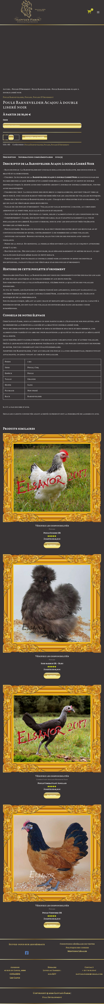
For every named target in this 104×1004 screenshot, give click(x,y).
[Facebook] (27, 953)
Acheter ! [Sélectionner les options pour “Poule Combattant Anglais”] (52, 797)
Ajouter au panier (34, 137)
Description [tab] (9, 157)
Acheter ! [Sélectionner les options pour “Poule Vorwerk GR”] (52, 927)
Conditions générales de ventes (77, 944)
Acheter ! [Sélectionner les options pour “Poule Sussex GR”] (52, 545)
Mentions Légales (77, 951)
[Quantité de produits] (11, 137)
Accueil (7, 89)
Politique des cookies (77, 947)
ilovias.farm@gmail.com (89, 974)
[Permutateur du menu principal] (98, 12)
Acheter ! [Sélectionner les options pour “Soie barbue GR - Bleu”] (52, 676)
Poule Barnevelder (41, 89)
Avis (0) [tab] (58, 157)
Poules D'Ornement (21, 89)
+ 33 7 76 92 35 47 (89, 970)
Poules (28, 97)
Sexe (5, 120)
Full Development (52, 997)
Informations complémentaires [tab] (35, 157)
